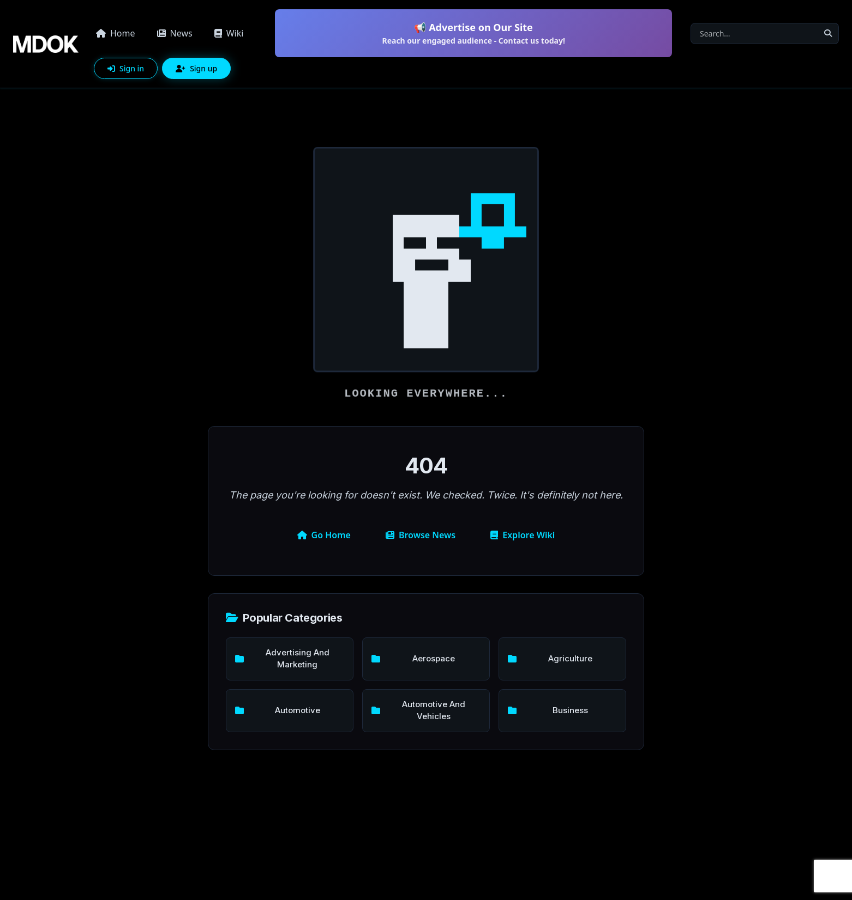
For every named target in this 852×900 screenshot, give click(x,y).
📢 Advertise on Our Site (473, 33)
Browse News (420, 535)
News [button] (175, 33)
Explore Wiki (522, 535)
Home (115, 33)
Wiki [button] (229, 33)
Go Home (324, 535)
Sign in (125, 68)
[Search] (754, 33)
